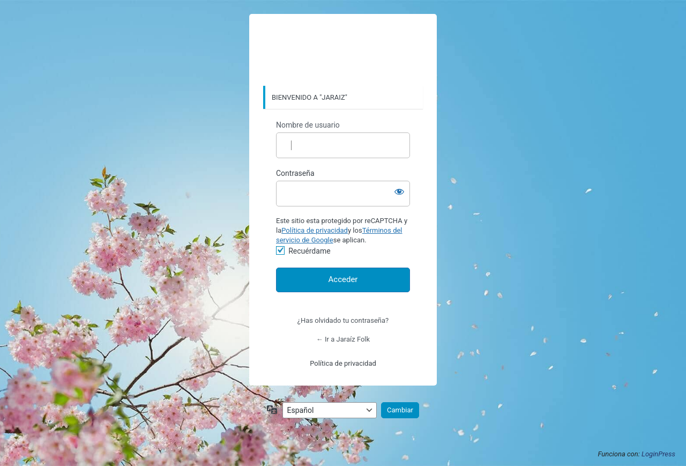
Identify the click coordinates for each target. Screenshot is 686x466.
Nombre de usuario (308, 125)
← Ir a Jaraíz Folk (343, 339)
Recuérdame (309, 251)
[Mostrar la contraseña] (399, 191)
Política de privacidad (314, 230)
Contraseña (295, 173)
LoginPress (658, 454)
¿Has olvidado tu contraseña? (343, 320)
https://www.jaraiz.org (343, 50)
